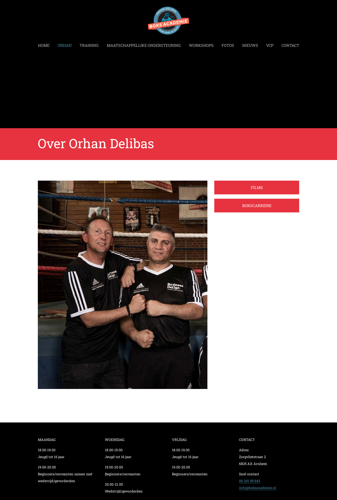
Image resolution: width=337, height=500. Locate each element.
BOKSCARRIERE (256, 205)
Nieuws (250, 44)
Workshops (201, 44)
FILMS (257, 187)
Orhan (65, 44)
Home (43, 44)
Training (89, 44)
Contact (290, 44)
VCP (269, 44)
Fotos (228, 44)
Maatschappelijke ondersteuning (144, 44)
